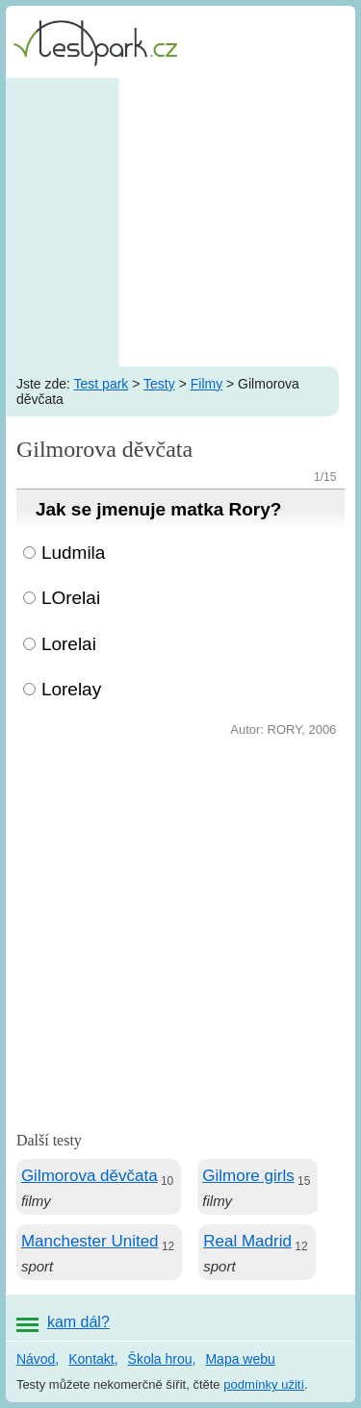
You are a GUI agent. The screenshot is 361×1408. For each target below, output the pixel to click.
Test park (101, 383)
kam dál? (78, 1322)
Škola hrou (160, 1359)
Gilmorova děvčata (89, 1176)
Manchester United (90, 1241)
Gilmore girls (248, 1176)
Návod (35, 1359)
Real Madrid (247, 1241)
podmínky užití (263, 1384)
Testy (159, 383)
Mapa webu (239, 1359)
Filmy (206, 383)
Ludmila (73, 552)
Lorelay (71, 689)
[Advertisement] (180, 222)
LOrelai (70, 598)
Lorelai (68, 644)
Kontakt (91, 1359)
